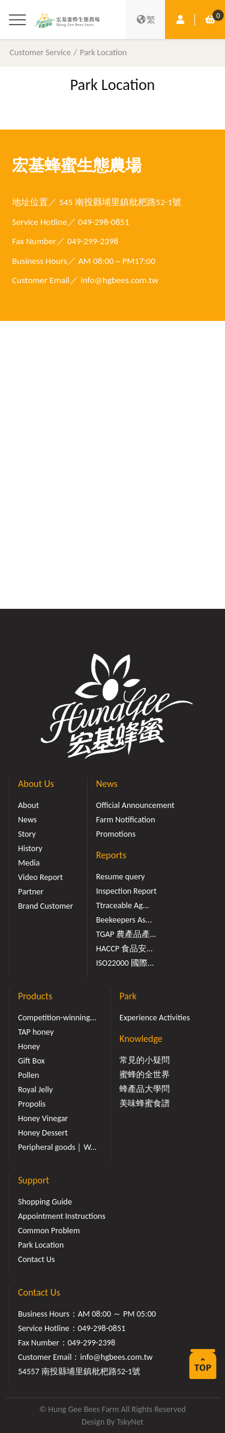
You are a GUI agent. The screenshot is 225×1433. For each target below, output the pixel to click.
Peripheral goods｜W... (57, 1147)
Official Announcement (135, 805)
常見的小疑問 (144, 1060)
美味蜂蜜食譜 (144, 1103)
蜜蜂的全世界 (144, 1075)
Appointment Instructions (62, 1216)
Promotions (116, 834)
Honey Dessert (43, 1133)
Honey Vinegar (43, 1118)
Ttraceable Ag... (122, 905)
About (28, 805)
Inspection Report (126, 891)
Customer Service (40, 52)
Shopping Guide (45, 1202)
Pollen (28, 1075)
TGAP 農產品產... (126, 934)
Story (27, 834)
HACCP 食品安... (124, 949)
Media (29, 863)
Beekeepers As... (124, 920)
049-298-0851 (103, 222)
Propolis (32, 1104)
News (27, 820)
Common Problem (49, 1230)
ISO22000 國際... (125, 963)
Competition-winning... (57, 1018)
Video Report (40, 877)
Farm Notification (125, 820)
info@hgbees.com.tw (119, 280)
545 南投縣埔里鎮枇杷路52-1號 (121, 202)
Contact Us (36, 1259)
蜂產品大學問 (144, 1089)
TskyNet (129, 1422)
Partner (30, 892)
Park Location (103, 52)
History (30, 848)
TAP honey (36, 1032)
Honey (29, 1046)
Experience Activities (154, 1018)
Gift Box (31, 1061)
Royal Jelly (35, 1089)
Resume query (120, 877)
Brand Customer (45, 906)
